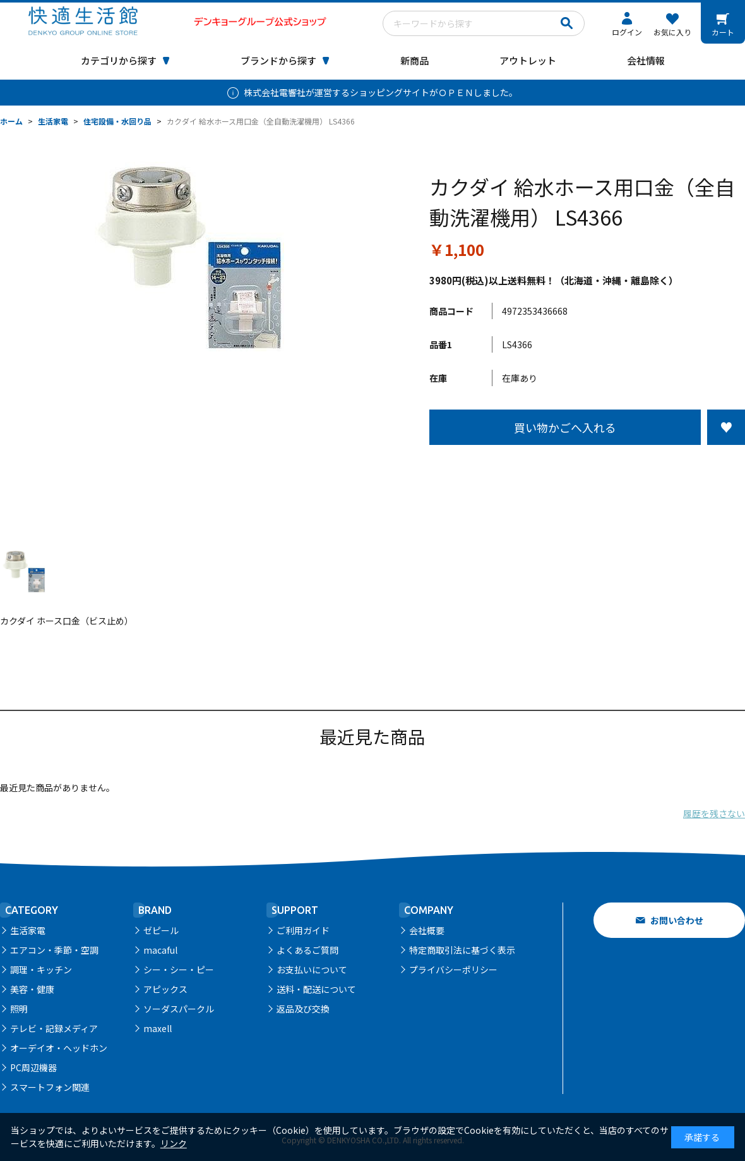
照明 (19, 1008)
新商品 (414, 60)
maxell (157, 1028)
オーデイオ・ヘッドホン (58, 1048)
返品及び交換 (303, 1008)
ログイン (627, 32)
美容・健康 (32, 989)
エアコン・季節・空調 (54, 950)
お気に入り (672, 32)
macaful (160, 950)
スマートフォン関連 (50, 1087)
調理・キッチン (41, 969)
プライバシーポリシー (453, 969)
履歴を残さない (714, 813)
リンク (173, 1143)
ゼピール (161, 930)
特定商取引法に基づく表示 (462, 950)
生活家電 (27, 930)
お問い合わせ (676, 920)
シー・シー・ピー (178, 969)
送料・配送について (316, 989)
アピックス (165, 989)
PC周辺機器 (33, 1067)
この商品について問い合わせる (587, 468)
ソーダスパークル (178, 1008)
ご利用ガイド (303, 930)
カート (723, 32)
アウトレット (527, 60)
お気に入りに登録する (726, 427)
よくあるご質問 (307, 950)
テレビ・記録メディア (54, 1028)
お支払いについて (312, 969)
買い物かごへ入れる (565, 427)
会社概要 (426, 930)
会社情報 (646, 60)
